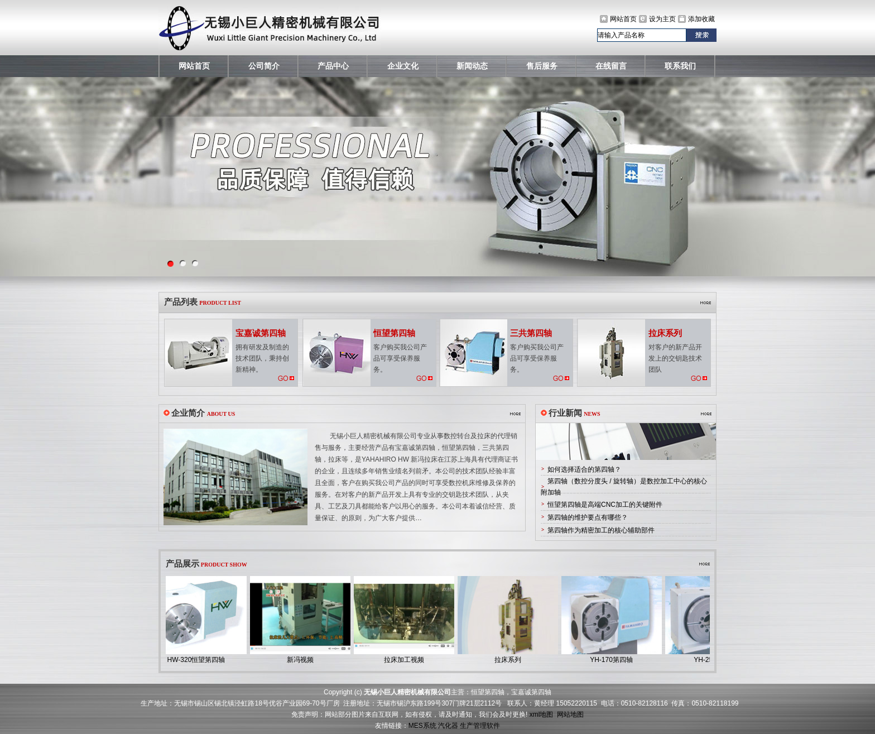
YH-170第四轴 (614, 660)
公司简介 (264, 66)
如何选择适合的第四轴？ (584, 469)
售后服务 (541, 66)
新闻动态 (472, 66)
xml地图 (542, 714)
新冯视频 (303, 660)
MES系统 (422, 726)
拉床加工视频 (407, 660)
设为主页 (662, 19)
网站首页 (623, 19)
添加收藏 (701, 19)
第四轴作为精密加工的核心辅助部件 (601, 530)
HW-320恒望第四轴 (199, 660)
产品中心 (333, 66)
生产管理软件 (480, 726)
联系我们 (680, 66)
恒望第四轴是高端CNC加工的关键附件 (604, 504)
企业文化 (403, 66)
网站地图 (570, 714)
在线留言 (611, 66)
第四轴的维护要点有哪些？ (587, 517)
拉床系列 (510, 660)
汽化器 (448, 726)
